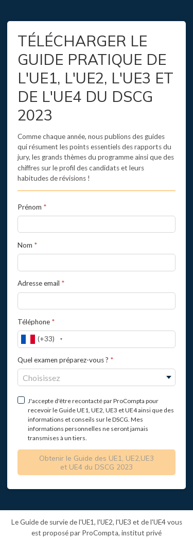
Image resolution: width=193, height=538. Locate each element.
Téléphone (33, 322)
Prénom (29, 207)
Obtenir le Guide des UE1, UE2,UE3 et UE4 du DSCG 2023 (96, 462)
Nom (25, 245)
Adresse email (38, 283)
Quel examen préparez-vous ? (63, 360)
